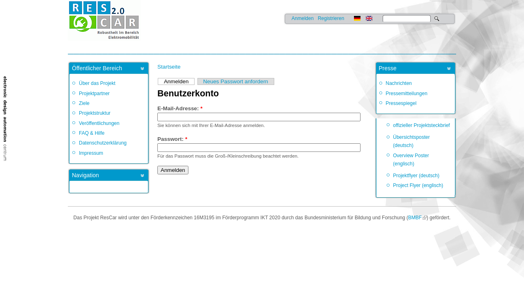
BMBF (414, 217)
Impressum (91, 153)
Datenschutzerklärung (103, 143)
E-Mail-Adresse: (180, 108)
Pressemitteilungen (407, 93)
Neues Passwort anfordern (235, 81)
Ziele (84, 103)
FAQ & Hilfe (92, 133)
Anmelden (302, 18)
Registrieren (331, 18)
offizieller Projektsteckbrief (421, 125)
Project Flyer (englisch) (418, 185)
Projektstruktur (94, 113)
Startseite (169, 67)
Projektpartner (94, 93)
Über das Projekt (97, 83)
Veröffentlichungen (99, 123)
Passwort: (172, 139)
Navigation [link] (85, 175)
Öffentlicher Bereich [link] (97, 68)
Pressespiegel (401, 103)
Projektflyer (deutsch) (416, 175)
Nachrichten (399, 83)
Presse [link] (388, 68)
